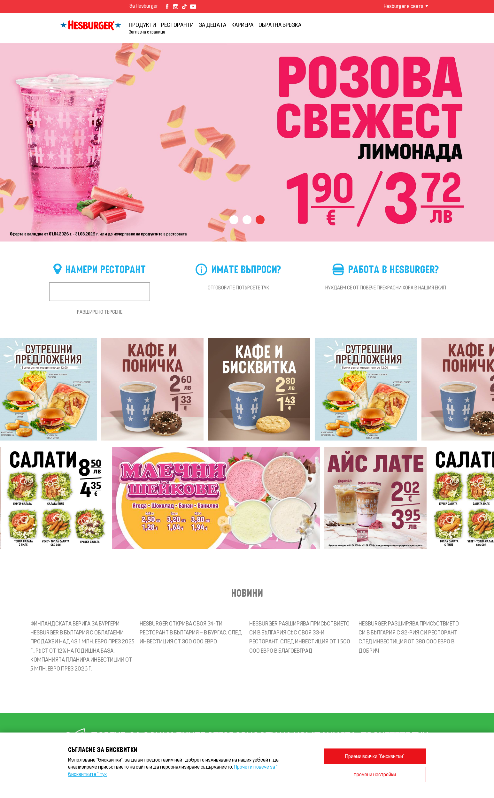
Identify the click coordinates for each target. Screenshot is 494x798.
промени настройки (375, 774)
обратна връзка (280, 24)
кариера (242, 24)
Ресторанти (177, 24)
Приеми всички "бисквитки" (375, 756)
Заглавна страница (147, 32)
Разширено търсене (99, 312)
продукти (142, 24)
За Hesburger (143, 6)
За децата (212, 24)
